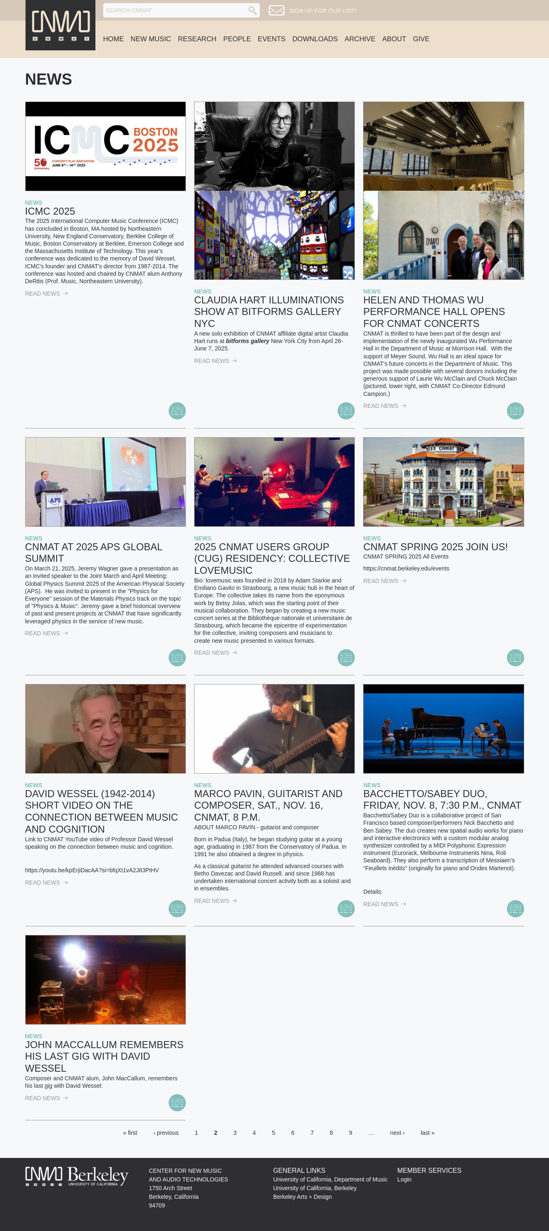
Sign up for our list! (322, 11)
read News (46, 293)
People (237, 39)
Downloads (315, 39)
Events (271, 39)
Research (197, 39)
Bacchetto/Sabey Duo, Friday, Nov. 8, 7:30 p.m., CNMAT (442, 799)
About (394, 39)
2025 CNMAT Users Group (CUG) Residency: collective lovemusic (272, 558)
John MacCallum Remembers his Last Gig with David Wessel (104, 1056)
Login (404, 1179)
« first (130, 1132)
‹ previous (165, 1132)
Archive (360, 39)
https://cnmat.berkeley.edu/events (406, 568)
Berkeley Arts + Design (302, 1196)
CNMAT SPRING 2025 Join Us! (435, 546)
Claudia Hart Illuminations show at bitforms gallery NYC (269, 311)
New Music (151, 39)
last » (428, 1132)
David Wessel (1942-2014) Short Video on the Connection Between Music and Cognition (101, 811)
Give (421, 39)
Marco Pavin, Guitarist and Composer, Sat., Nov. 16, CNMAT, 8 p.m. (268, 805)
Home (113, 39)
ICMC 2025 (50, 211)
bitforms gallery (247, 341)
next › (397, 1132)
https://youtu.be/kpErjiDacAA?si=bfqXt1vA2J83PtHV (92, 870)
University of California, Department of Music (330, 1179)
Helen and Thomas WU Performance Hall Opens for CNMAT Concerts (434, 311)
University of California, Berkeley (314, 1188)
